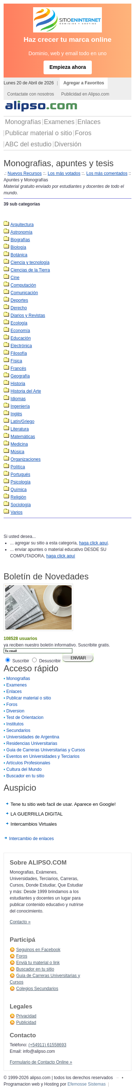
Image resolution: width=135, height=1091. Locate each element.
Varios (16, 512)
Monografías (23, 121)
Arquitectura (22, 224)
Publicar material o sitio (38, 133)
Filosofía (18, 353)
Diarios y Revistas (27, 315)
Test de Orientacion (24, 717)
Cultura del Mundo (24, 769)
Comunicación (24, 292)
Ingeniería (20, 406)
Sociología (20, 504)
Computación (23, 285)
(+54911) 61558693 (47, 1044)
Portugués (20, 474)
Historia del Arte (25, 391)
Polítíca (17, 466)
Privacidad (26, 1016)
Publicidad (26, 1022)
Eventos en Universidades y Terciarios (43, 756)
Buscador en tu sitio (25, 775)
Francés (18, 368)
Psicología (20, 482)
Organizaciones (25, 459)
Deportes (19, 300)
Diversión (67, 144)
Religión (18, 497)
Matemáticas (22, 436)
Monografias (18, 678)
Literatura (19, 429)
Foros (83, 133)
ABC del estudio (28, 144)
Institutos (15, 723)
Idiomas (18, 398)
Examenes (59, 121)
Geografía (20, 376)
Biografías (20, 239)
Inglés (16, 413)
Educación (20, 338)
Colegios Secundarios (37, 988)
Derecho (18, 307)
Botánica (18, 254)
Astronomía (21, 232)
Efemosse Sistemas (86, 1084)
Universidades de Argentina (32, 736)
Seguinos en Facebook (38, 949)
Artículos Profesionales (28, 762)
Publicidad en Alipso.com (85, 94)
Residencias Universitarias (31, 743)
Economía (20, 330)
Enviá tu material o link (38, 962)
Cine (14, 277)
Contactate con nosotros (30, 94)
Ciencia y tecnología (29, 262)
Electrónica (21, 345)
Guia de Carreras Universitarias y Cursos (45, 749)
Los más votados (64, 173)
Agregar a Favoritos (83, 82)
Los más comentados (106, 173)
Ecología (18, 323)
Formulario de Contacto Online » (41, 1062)
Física (16, 360)
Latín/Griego (22, 421)
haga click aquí (93, 543)
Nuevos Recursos (25, 173)
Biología (18, 247)
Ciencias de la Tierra (30, 270)
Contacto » (20, 921)
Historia (17, 383)
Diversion (15, 711)
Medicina (19, 444)
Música (17, 451)
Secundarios (18, 730)
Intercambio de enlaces (31, 838)
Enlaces (88, 121)
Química (18, 489)
